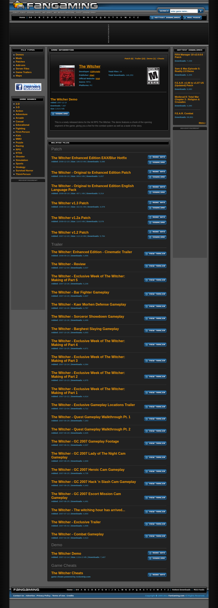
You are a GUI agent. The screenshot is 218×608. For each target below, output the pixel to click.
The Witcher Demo (66, 553)
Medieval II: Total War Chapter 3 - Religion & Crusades (187, 99)
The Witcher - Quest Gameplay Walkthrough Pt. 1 (91, 417)
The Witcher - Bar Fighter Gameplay (80, 292)
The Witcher (89, 66)
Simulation (22, 160)
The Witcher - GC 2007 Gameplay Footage (85, 441)
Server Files (22, 68)
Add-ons (20, 65)
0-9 (30, 17)
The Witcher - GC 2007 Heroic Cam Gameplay (88, 469)
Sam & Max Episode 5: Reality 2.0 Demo (187, 69)
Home (22, 17)
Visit (98, 78)
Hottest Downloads (181, 589)
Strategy (20, 167)
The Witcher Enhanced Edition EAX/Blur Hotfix (89, 158)
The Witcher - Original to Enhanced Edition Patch (91, 172)
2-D (18, 104)
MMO (19, 139)
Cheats (160, 58)
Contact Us (18, 595)
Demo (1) (151, 58)
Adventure (21, 114)
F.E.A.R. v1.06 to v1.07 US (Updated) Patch (189, 84)
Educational (22, 125)
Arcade (20, 118)
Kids (18, 135)
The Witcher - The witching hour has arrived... (88, 510)
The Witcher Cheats (67, 573)
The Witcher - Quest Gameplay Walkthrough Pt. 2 (91, 429)
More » (202, 122)
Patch (56, 149)
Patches (20, 61)
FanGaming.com (176, 595)
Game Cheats (63, 565)
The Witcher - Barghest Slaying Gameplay (85, 329)
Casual (20, 121)
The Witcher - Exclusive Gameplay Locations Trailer (93, 405)
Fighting (20, 128)
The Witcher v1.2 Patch (70, 232)
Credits (70, 595)
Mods (19, 58)
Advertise (30, 595)
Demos (20, 54)
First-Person (23, 132)
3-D (18, 107)
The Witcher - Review (68, 264)
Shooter (20, 156)
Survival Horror (24, 170)
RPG (18, 149)
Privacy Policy (43, 595)
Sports (19, 163)
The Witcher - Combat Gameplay (77, 534)
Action (19, 111)
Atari (92, 75)
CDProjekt (95, 71)
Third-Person (23, 174)
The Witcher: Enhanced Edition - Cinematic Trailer (91, 252)
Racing (20, 146)
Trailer (57, 244)
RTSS (19, 153)
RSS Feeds (199, 589)
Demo (56, 545)
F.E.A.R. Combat (184, 113)
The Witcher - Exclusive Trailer (76, 522)
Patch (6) (129, 58)
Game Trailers (24, 72)
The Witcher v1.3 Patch (70, 203)
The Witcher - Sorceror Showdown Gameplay (87, 316)
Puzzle (19, 142)
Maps (19, 75)
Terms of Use (58, 595)
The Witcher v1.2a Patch (70, 218)
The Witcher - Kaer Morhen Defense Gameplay (88, 304)
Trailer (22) (140, 58)
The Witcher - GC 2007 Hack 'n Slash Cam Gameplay (93, 482)
